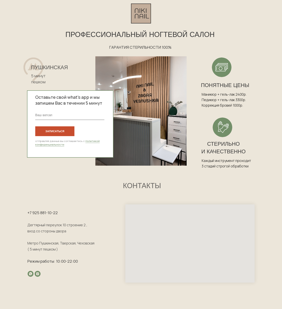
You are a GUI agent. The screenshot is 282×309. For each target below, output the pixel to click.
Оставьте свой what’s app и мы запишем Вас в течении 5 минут (68, 100)
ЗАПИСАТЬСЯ (54, 131)
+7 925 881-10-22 (42, 212)
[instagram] (38, 274)
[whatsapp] (30, 274)
